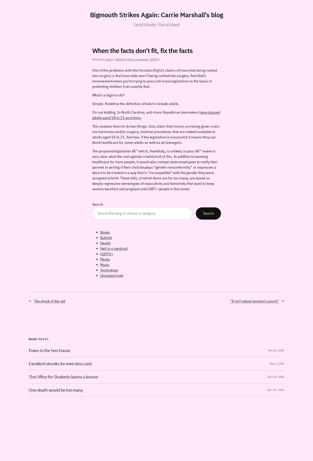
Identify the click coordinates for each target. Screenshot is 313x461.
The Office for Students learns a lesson (63, 376)
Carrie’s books (145, 24)
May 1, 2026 (277, 363)
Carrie (109, 59)
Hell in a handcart (137, 59)
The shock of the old (49, 301)
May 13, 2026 (276, 350)
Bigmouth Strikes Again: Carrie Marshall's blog (156, 15)
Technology (109, 270)
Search (97, 204)
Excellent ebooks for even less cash (60, 363)
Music (105, 264)
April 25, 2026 (275, 390)
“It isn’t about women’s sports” (254, 301)
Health (105, 243)
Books (105, 232)
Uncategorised (111, 275)
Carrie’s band (169, 24)
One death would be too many (56, 390)
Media (105, 259)
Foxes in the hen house (49, 350)
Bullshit (121, 59)
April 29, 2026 (275, 377)
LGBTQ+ (154, 59)
